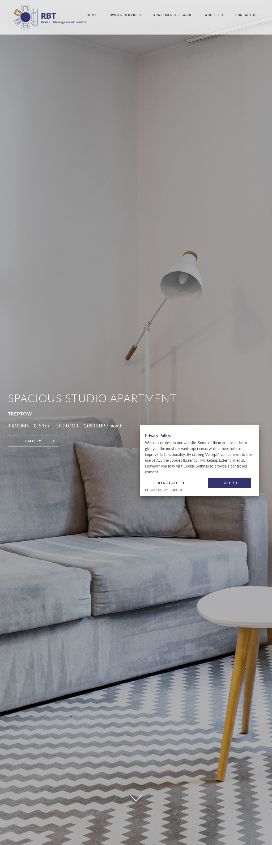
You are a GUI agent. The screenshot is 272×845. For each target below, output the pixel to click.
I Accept (229, 273)
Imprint (176, 280)
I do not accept (170, 273)
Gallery (33, 441)
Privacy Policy (156, 280)
